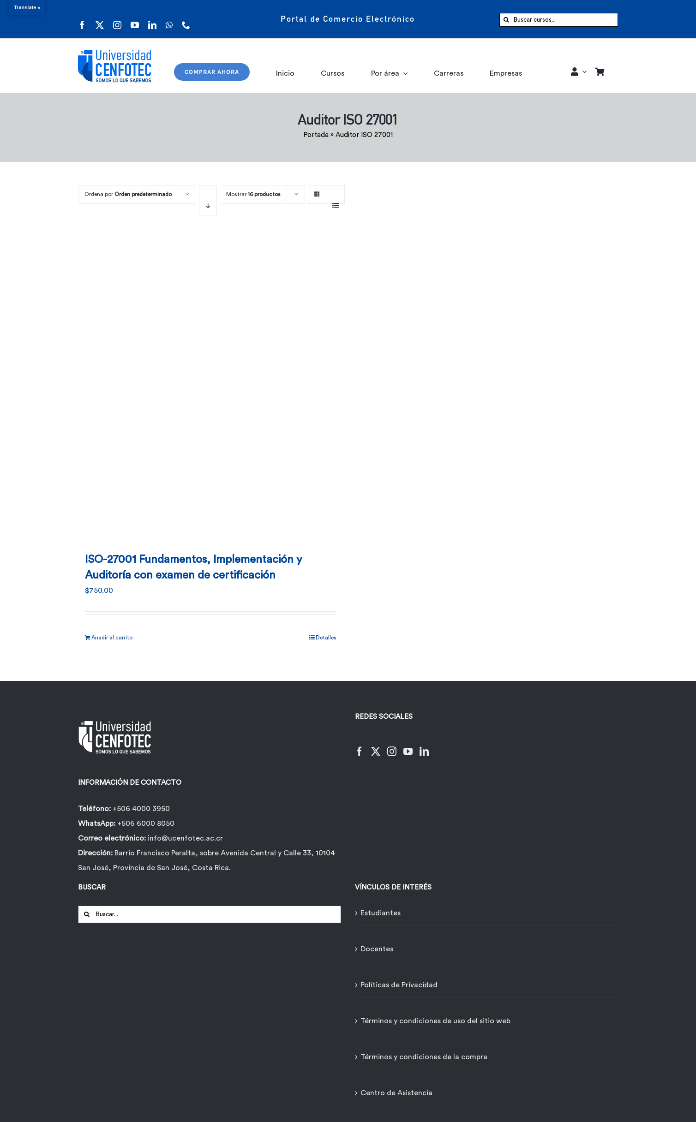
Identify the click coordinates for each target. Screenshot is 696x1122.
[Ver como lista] (335, 200)
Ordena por (128, 194)
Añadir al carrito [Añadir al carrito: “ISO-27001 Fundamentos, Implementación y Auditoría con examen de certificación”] (111, 637)
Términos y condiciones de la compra (423, 1057)
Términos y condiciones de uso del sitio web (435, 1021)
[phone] (186, 19)
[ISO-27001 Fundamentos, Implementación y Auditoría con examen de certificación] (210, 387)
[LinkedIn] (424, 745)
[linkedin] (152, 19)
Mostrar (253, 194)
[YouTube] (408, 745)
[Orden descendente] (208, 200)
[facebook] (82, 19)
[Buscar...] (209, 914)
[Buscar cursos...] (558, 20)
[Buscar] (506, 20)
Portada (316, 134)
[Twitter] (375, 745)
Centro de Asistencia (396, 1093)
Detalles (326, 637)
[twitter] (100, 19)
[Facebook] (359, 745)
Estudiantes (380, 913)
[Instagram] (391, 745)
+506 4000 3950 (141, 808)
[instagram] (117, 19)
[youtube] (135, 19)
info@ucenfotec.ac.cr (185, 838)
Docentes (376, 949)
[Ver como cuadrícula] (317, 191)
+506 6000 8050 (144, 823)
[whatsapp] (169, 19)
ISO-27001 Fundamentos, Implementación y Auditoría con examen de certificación (193, 567)
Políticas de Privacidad (399, 985)
